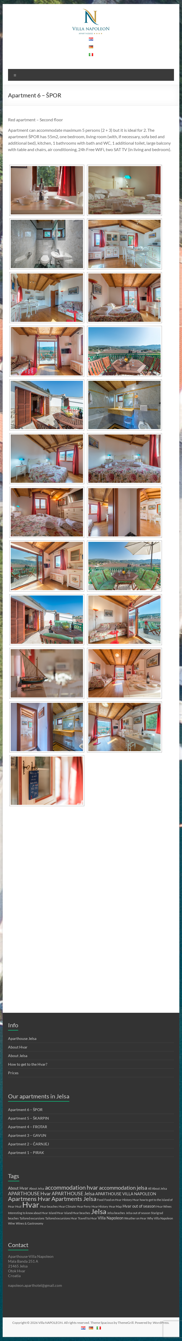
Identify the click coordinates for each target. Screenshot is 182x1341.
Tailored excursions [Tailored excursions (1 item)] (32, 1218)
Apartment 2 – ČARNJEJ (28, 1144)
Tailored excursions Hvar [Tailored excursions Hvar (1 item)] (61, 1218)
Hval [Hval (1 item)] (18, 1206)
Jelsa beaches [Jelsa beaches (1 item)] (116, 1213)
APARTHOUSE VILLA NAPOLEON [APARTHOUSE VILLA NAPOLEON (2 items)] (125, 1193)
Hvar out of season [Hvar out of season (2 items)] (139, 1206)
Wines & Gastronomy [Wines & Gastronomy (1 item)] (29, 1223)
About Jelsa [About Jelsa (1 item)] (36, 1188)
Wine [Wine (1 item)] (11, 1223)
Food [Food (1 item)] (100, 1199)
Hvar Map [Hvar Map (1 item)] (115, 1206)
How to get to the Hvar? (27, 1064)
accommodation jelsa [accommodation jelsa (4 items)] (123, 1187)
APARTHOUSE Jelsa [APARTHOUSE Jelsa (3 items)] (73, 1193)
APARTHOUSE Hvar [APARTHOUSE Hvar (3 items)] (29, 1193)
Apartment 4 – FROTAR (27, 1126)
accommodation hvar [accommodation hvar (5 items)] (71, 1187)
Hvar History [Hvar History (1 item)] (100, 1206)
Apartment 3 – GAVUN (27, 1135)
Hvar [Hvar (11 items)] (30, 1204)
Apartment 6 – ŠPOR (25, 1109)
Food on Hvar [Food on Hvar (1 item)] (113, 1199)
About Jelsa (17, 1055)
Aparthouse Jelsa (22, 1038)
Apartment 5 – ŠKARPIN (28, 1118)
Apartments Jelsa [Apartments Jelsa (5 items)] (73, 1198)
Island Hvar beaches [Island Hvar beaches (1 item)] (77, 1213)
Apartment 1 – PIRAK (26, 1152)
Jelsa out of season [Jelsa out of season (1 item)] (138, 1213)
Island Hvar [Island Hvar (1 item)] (56, 1213)
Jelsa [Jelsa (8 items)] (98, 1211)
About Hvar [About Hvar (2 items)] (18, 1188)
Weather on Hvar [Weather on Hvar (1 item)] (135, 1218)
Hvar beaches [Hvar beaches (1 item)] (49, 1206)
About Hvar (18, 1047)
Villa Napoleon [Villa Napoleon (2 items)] (110, 1217)
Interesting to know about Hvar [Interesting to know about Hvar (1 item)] (28, 1213)
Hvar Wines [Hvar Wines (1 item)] (164, 1206)
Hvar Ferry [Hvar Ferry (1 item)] (84, 1206)
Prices (13, 1072)
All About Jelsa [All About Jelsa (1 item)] (157, 1188)
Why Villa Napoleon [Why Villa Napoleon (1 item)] (160, 1218)
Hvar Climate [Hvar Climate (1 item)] (67, 1206)
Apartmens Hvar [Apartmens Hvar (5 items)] (29, 1198)
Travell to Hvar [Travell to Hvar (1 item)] (87, 1218)
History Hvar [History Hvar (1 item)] (130, 1199)
